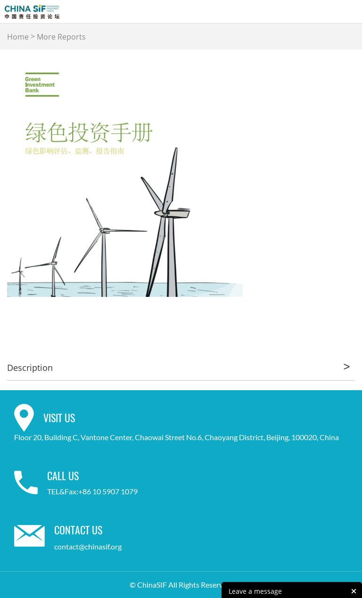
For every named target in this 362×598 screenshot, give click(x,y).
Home (18, 37)
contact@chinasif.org (88, 546)
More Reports (61, 37)
